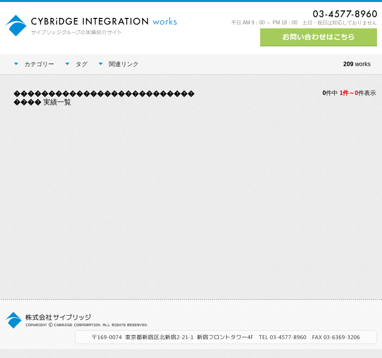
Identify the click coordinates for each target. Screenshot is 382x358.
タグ (76, 64)
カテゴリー (34, 64)
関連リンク (118, 64)
